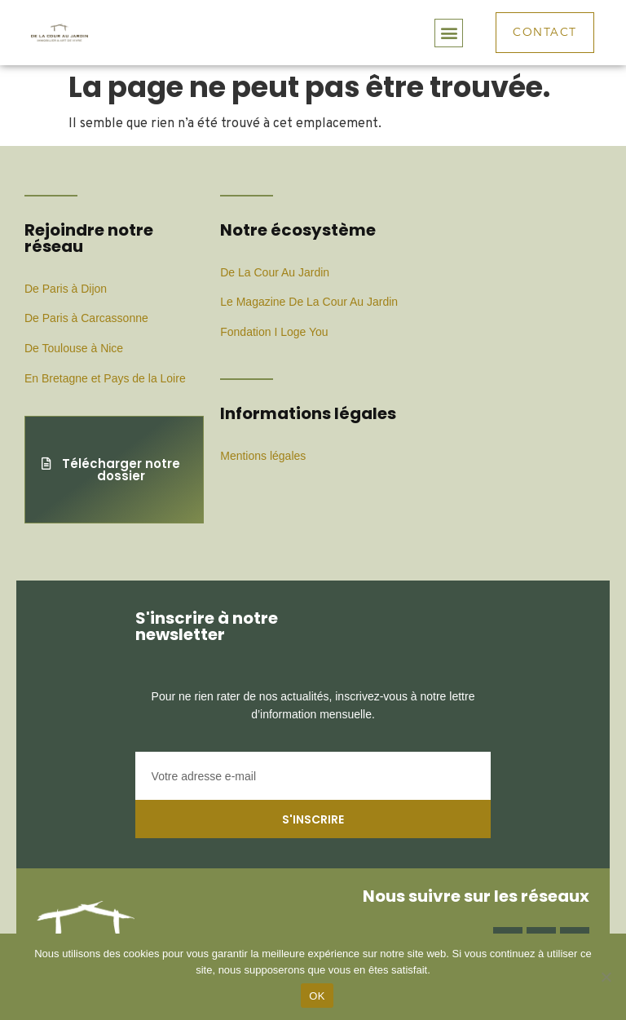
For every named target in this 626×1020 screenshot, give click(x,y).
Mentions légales (263, 455)
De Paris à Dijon (65, 288)
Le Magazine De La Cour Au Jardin (309, 301)
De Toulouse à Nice (73, 348)
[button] (448, 33)
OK (316, 996)
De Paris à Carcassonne (86, 318)
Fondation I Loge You (274, 331)
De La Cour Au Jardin (274, 272)
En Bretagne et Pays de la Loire (105, 378)
